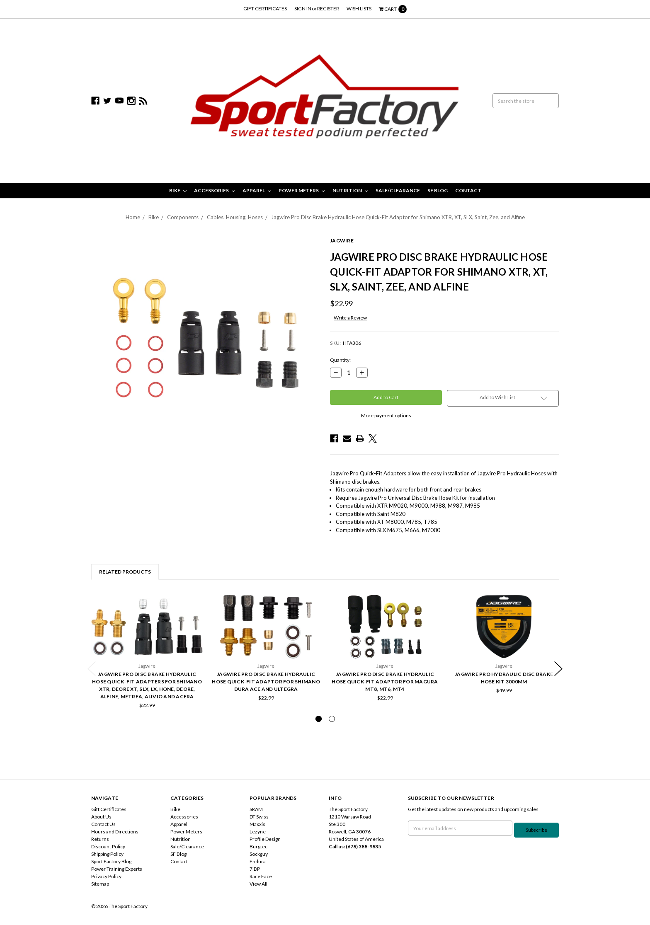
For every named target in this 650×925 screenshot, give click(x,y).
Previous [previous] (91, 668)
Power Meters (302, 190)
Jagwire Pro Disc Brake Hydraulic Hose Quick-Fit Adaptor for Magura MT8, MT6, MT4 (385, 681)
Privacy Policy (106, 876)
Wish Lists (359, 8)
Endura (258, 861)
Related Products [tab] (125, 572)
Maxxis (257, 824)
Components (183, 217)
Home (133, 217)
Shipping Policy (107, 854)
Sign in (302, 8)
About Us (101, 817)
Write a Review (350, 318)
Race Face (261, 876)
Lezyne (258, 831)
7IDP (255, 869)
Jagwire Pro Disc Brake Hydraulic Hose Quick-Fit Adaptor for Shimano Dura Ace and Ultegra (266, 681)
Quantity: (340, 360)
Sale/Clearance (398, 190)
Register (328, 8)
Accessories (214, 190)
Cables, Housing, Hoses (235, 217)
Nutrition (350, 190)
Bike (178, 190)
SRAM (256, 809)
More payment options (386, 415)
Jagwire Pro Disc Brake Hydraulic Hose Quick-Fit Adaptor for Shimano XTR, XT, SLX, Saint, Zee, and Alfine (398, 217)
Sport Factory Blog (111, 861)
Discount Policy (108, 846)
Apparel (257, 190)
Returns (100, 839)
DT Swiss (259, 817)
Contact (468, 190)
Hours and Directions (114, 831)
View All (258, 884)
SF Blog (437, 190)
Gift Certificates (265, 8)
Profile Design (265, 839)
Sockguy (259, 854)
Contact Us (103, 824)
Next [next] (558, 668)
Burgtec (258, 846)
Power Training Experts (116, 869)
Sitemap (100, 884)
